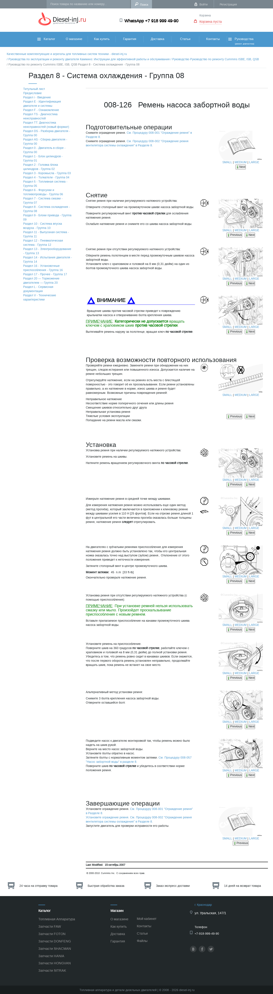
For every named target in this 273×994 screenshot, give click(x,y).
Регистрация (228, 5)
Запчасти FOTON (52, 934)
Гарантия (129, 39)
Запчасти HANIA (51, 956)
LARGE (254, 162)
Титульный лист (34, 89)
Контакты (213, 39)
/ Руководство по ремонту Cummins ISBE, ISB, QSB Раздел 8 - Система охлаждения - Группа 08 (73, 65)
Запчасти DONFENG (54, 941)
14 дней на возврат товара (242, 886)
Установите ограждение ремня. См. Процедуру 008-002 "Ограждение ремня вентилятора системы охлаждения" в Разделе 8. (139, 819)
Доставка (157, 39)
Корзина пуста (210, 21)
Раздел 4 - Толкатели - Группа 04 (46, 177)
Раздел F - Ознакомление (41, 110)
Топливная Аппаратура (56, 919)
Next (240, 167)
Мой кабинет (146, 919)
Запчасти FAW (49, 926)
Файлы (142, 941)
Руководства (240, 41)
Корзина (205, 15)
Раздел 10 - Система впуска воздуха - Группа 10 (42, 226)
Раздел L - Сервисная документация (38, 289)
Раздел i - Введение (37, 97)
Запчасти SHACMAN (54, 948)
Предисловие (32, 93)
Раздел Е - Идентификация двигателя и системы (42, 104)
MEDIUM (241, 162)
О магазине (74, 39)
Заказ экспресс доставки (173, 886)
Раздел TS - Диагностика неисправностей (40, 116)
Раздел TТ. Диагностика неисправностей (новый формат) (46, 125)
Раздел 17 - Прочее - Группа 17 (45, 274)
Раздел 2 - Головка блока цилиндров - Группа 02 (40, 167)
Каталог (46, 39)
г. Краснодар (203, 905)
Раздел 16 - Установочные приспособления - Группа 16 (43, 268)
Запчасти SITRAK (52, 970)
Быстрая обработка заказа (106, 886)
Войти (203, 5)
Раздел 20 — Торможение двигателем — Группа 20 (41, 281)
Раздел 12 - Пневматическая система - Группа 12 (43, 243)
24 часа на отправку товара (38, 886)
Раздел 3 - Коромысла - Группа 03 (47, 173)
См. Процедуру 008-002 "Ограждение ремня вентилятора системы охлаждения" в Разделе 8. (137, 143)
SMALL (227, 162)
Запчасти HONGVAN (54, 963)
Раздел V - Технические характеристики (39, 297)
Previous (234, 235)
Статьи (185, 39)
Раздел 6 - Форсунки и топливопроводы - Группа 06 (43, 192)
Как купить (102, 39)
